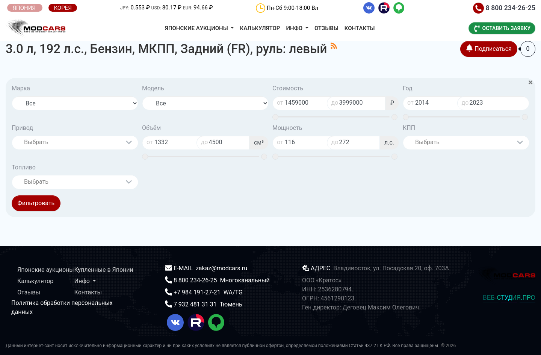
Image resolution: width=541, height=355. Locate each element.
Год (408, 88)
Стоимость (287, 88)
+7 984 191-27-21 (198, 292)
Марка (21, 88)
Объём (151, 127)
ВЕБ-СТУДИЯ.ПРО (509, 297)
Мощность (287, 127)
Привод (22, 127)
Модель (153, 88)
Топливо (24, 167)
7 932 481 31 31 (196, 304)
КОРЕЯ (62, 8)
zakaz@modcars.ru (221, 268)
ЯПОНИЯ (24, 8)
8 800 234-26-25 (504, 8)
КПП (409, 127)
